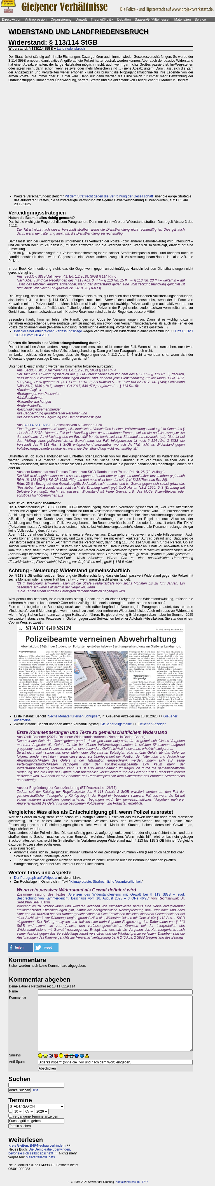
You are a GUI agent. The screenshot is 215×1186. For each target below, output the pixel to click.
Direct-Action (11, 20)
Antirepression (36, 20)
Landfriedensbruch (71, 49)
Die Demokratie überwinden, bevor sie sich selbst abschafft (39, 1151)
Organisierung (60, 20)
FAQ (145, 1181)
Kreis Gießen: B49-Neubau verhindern (37, 1145)
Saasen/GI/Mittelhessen (152, 20)
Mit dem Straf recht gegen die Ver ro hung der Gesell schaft (108, 196)
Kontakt (120, 1181)
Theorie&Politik (102, 20)
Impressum (132, 1181)
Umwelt (81, 20)
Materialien (182, 20)
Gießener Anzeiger (152, 724)
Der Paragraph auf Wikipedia (35, 878)
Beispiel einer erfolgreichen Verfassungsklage (48, 331)
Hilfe (35, 1090)
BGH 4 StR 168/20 (37, 425)
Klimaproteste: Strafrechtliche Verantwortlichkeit (105, 882)
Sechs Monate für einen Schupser (73, 716)
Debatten (124, 20)
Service (200, 20)
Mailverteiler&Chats (40, 1157)
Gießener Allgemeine (116, 724)
